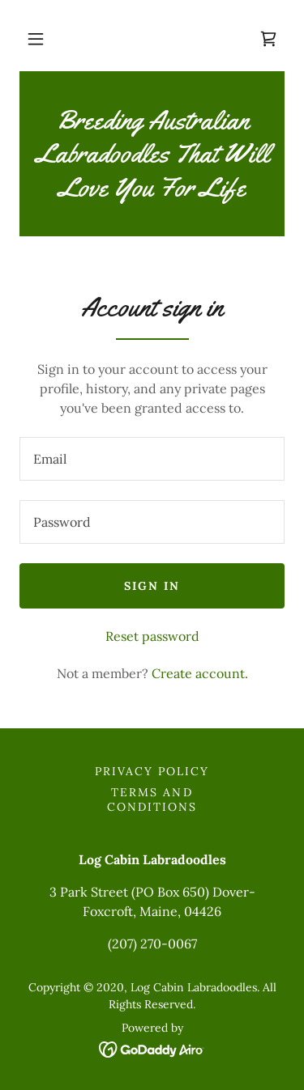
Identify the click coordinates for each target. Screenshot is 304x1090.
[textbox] (152, 459)
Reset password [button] (152, 636)
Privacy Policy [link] (152, 771)
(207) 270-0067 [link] (152, 943)
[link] (268, 39)
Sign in (152, 586)
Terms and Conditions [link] (152, 799)
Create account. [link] (200, 673)
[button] (35, 39)
